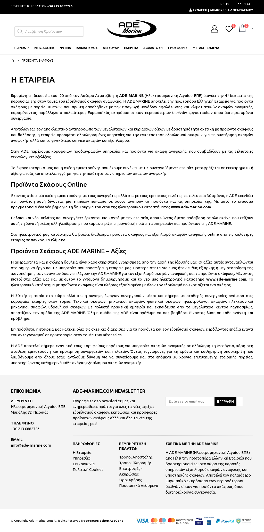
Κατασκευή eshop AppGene (102, 520)
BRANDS (19, 48)
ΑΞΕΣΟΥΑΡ (111, 48)
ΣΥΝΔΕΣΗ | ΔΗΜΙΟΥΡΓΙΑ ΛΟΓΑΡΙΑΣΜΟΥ (221, 10)
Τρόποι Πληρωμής (135, 463)
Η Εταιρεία (82, 452)
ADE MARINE (131, 95)
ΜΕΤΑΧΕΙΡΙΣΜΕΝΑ (206, 48)
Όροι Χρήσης (130, 480)
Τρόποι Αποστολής (136, 457)
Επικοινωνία (84, 464)
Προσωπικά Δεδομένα (138, 485)
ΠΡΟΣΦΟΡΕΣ (177, 48)
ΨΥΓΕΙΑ (65, 48)
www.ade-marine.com (191, 207)
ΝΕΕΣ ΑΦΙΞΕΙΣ (44, 48)
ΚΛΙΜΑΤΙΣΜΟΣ (87, 48)
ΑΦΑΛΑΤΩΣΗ (153, 48)
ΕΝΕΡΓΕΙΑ (131, 48)
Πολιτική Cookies (88, 469)
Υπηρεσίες (81, 458)
